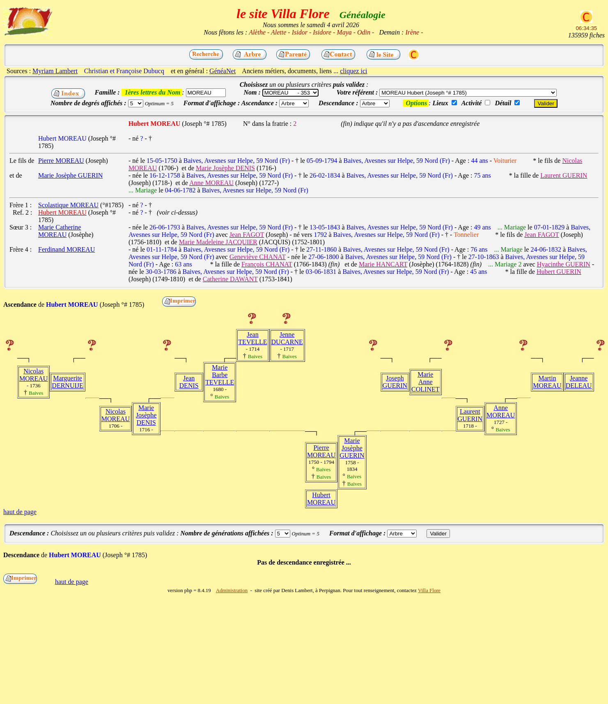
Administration (232, 590)
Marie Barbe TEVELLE (219, 375)
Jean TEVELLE (252, 338)
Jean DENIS (189, 382)
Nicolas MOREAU (33, 375)
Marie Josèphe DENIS (146, 415)
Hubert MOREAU (321, 498)
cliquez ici (353, 70)
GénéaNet (222, 70)
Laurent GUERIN (470, 415)
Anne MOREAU (500, 411)
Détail (503, 103)
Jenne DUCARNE (287, 338)
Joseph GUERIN (395, 382)
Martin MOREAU (547, 382)
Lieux (440, 103)
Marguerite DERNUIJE (67, 382)
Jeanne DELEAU (579, 382)
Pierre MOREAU (321, 451)
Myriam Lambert (55, 70)
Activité (471, 103)
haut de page (20, 511)
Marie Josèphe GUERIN (352, 448)
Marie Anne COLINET (425, 382)
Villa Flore (429, 590)
